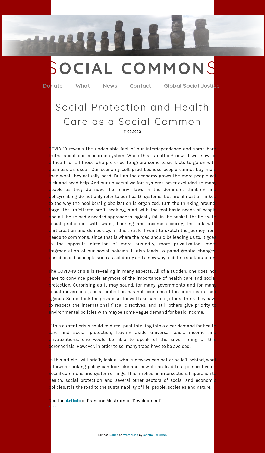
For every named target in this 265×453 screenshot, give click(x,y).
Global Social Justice (192, 85)
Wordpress (130, 435)
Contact (140, 85)
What (82, 85)
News (110, 85)
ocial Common (132, 68)
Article (73, 400)
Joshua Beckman (155, 435)
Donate (53, 85)
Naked (113, 435)
